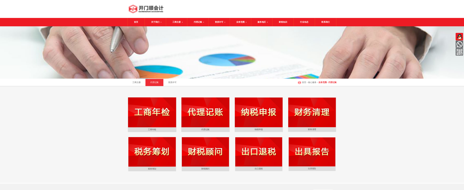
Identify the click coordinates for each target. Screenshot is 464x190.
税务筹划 (152, 168)
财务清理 (312, 128)
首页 (136, 22)
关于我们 (155, 22)
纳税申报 (258, 128)
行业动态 (304, 22)
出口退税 (259, 168)
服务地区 (261, 22)
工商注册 (176, 22)
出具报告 (312, 168)
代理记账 (198, 22)
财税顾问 (205, 168)
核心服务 (312, 83)
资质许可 (219, 22)
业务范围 (240, 22)
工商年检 (152, 128)
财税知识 (283, 22)
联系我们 (325, 22)
